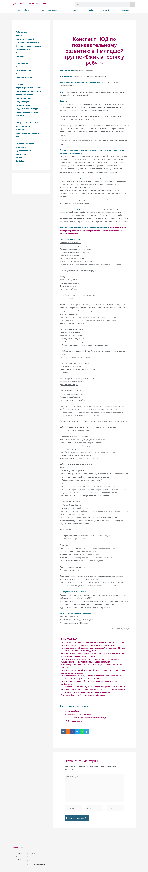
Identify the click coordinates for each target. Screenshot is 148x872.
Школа (73, 10)
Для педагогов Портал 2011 (30, 3)
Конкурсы (125, 10)
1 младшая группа (76, 721)
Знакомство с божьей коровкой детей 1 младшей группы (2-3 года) (92, 642)
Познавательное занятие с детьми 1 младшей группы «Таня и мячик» (93, 687)
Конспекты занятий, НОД (79, 714)
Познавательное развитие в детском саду (87, 718)
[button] (63, 731)
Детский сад (23, 10)
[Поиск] (132, 4)
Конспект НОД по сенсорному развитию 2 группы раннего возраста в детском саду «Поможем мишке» (93, 230)
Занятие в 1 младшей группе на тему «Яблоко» (83, 695)
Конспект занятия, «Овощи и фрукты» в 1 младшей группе (88, 645)
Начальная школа (49, 10)
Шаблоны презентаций (98, 10)
